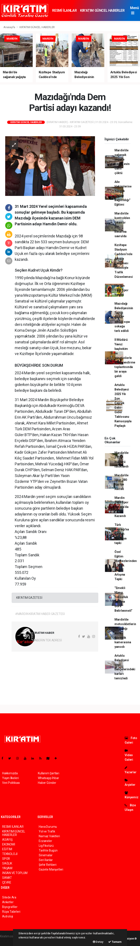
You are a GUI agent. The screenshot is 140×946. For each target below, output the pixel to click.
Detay (98, 941)
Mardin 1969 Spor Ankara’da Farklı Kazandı (121, 507)
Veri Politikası (11, 782)
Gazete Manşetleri (51, 869)
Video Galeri (129, 755)
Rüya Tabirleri (11, 911)
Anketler (7, 902)
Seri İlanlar (46, 860)
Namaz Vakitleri (49, 836)
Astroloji (7, 916)
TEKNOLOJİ (10, 854)
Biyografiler (10, 907)
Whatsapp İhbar (48, 778)
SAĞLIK (7, 863)
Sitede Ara (9, 897)
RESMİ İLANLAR (64, 10)
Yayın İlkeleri (10, 778)
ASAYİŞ (7, 839)
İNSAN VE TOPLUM (14, 873)
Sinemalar (45, 855)
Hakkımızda (10, 773)
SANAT (7, 877)
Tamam (115, 941)
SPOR (6, 858)
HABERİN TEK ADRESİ (47, 640)
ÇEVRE (6, 882)
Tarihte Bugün (48, 850)
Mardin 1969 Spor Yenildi (121, 290)
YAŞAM (7, 868)
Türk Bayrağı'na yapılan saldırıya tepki (121, 534)
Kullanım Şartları (48, 773)
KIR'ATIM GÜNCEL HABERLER (102, 10)
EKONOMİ (8, 844)
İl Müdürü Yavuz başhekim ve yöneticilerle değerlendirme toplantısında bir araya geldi (124, 358)
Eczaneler (45, 841)
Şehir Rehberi (47, 864)
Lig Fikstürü (46, 845)
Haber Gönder (47, 782)
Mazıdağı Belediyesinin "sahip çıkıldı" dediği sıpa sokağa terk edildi (123, 317)
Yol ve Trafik (47, 831)
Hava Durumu (48, 826)
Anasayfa (9, 27)
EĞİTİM (7, 849)
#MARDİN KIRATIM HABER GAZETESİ (40, 614)
